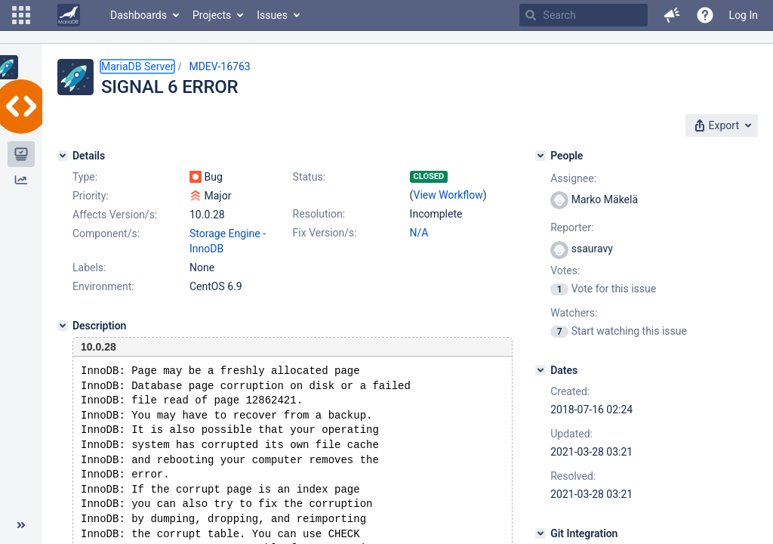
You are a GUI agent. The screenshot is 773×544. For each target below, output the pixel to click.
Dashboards (138, 15)
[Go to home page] (69, 15)
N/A (419, 233)
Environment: (103, 286)
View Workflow (448, 195)
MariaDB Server (137, 66)
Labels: (89, 267)
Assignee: (573, 178)
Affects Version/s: (114, 215)
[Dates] (540, 370)
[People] (540, 155)
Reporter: (571, 227)
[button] (21, 15)
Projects (211, 15)
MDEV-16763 (219, 66)
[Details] (62, 155)
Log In (743, 15)
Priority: (90, 196)
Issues (272, 15)
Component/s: (106, 233)
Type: (84, 177)
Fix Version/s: (325, 233)
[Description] (62, 325)
